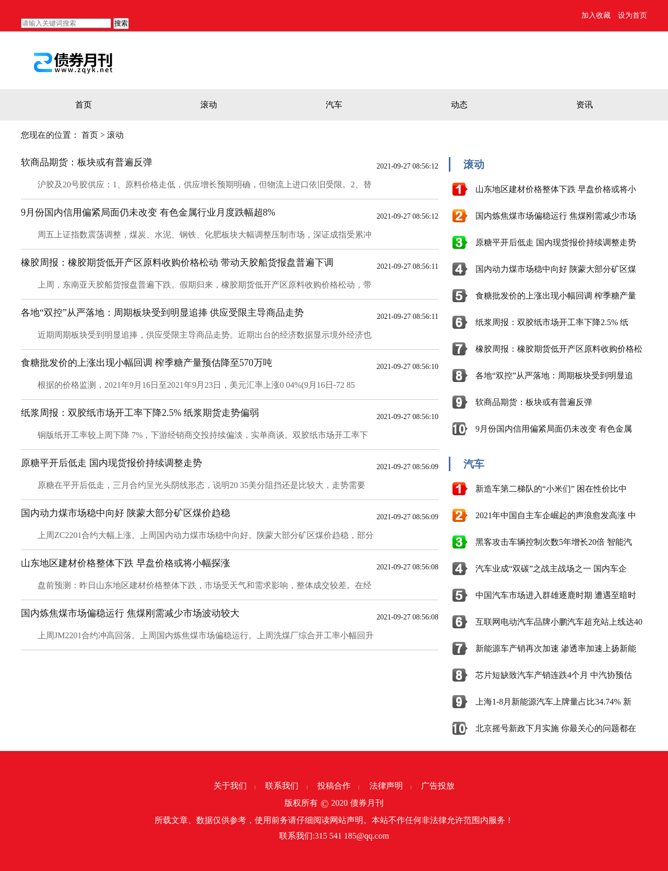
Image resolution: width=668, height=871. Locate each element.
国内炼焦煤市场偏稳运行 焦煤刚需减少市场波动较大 (130, 613)
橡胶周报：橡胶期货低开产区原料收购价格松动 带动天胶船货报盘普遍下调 (177, 262)
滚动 (208, 104)
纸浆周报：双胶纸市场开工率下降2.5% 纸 (551, 322)
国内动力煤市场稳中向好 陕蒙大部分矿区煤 (555, 269)
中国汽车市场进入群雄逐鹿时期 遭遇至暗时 (555, 595)
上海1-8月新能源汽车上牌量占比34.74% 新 (553, 701)
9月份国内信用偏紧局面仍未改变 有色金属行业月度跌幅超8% (148, 212)
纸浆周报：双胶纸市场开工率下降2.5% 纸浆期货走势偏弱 (140, 413)
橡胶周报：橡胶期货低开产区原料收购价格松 (558, 348)
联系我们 (282, 785)
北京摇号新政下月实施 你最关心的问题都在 (555, 728)
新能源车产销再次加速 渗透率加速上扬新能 (555, 648)
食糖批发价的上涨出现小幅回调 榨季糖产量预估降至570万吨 (146, 362)
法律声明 (386, 785)
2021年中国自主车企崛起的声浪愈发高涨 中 (555, 515)
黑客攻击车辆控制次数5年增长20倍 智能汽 (553, 542)
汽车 (334, 104)
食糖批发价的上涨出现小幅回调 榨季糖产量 (555, 295)
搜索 (121, 23)
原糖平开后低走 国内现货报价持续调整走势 (111, 463)
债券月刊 (367, 802)
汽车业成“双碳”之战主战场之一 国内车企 (551, 568)
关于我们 (230, 785)
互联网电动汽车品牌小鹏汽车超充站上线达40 (558, 621)
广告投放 (438, 785)
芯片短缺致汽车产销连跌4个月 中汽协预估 (553, 675)
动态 (459, 104)
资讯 (584, 104)
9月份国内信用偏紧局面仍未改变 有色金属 (553, 428)
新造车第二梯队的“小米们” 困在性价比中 (551, 488)
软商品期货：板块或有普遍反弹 (86, 162)
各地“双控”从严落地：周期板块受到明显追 (554, 375)
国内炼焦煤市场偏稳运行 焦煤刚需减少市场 (555, 215)
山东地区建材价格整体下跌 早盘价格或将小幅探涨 (125, 563)
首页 (83, 104)
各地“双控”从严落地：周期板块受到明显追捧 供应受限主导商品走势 (162, 312)
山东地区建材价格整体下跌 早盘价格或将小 (555, 189)
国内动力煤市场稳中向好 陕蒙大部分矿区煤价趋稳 (125, 513)
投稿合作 (334, 785)
